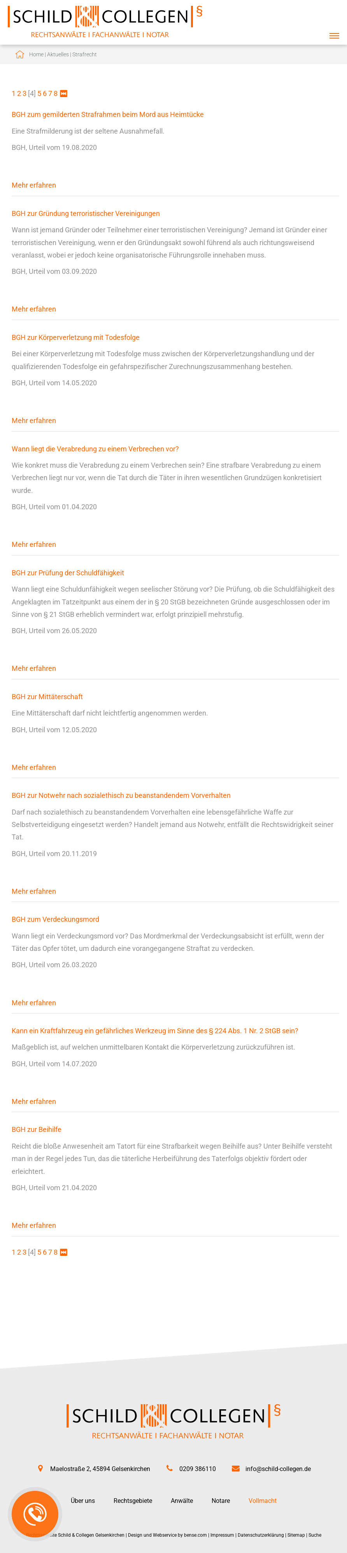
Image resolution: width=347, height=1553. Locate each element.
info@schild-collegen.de (278, 1469)
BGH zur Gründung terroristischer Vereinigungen (86, 213)
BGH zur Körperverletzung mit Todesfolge (76, 337)
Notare (221, 1500)
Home (36, 54)
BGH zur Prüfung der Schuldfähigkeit (68, 573)
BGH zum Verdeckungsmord (55, 919)
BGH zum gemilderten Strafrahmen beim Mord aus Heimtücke (108, 114)
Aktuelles (58, 54)
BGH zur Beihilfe (36, 1129)
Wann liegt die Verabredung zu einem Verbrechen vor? (95, 449)
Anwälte (182, 1500)
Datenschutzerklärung (261, 1535)
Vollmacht (263, 1500)
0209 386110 (197, 1469)
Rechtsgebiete (133, 1500)
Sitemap (296, 1535)
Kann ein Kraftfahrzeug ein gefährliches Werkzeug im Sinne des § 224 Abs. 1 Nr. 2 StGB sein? (155, 1031)
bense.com (195, 1535)
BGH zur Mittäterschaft (47, 697)
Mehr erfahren (34, 185)
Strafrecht (84, 54)
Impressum (222, 1535)
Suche (314, 1535)
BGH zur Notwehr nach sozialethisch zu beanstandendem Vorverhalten (121, 795)
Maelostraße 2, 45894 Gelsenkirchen (100, 1469)
